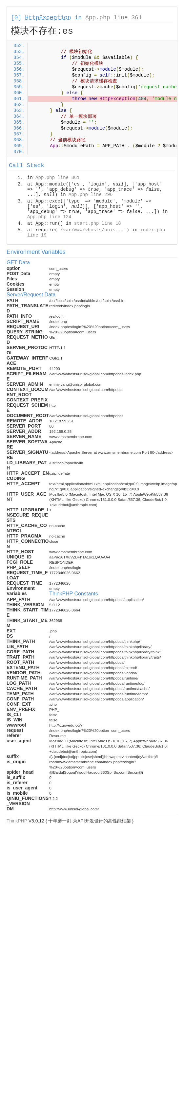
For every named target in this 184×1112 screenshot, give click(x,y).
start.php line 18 (97, 223)
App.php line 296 (90, 194)
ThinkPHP (17, 820)
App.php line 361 (113, 17)
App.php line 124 (49, 217)
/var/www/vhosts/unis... (92, 230)
